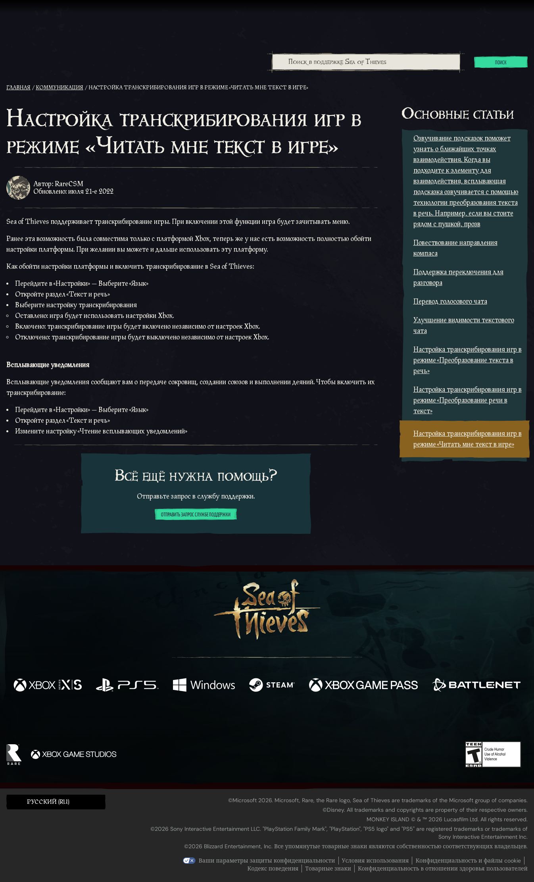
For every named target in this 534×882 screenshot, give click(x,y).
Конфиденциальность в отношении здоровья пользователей (443, 868)
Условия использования (375, 860)
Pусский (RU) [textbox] (48, 802)
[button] (56, 802)
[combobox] (366, 62)
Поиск (501, 62)
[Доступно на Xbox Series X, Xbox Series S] (48, 685)
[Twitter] (208, 718)
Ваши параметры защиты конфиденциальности (267, 860)
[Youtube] (265, 718)
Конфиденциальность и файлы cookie (468, 860)
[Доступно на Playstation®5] (127, 685)
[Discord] (299, 720)
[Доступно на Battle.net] (476, 685)
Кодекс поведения (273, 868)
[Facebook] (187, 718)
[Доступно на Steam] (272, 685)
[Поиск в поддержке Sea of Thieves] (366, 62)
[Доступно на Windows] (204, 685)
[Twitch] (231, 719)
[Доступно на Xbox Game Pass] (363, 685)
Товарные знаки (328, 868)
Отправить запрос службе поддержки (196, 515)
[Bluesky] (343, 719)
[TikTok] (321, 719)
